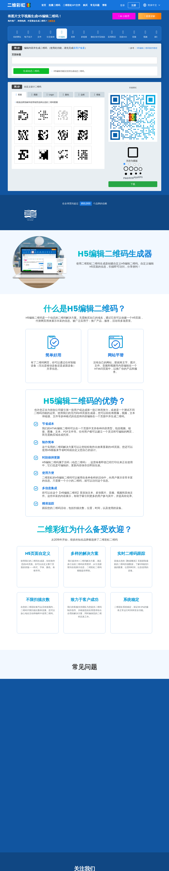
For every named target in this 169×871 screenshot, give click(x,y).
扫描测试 (132, 88)
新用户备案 (79, 48)
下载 (133, 184)
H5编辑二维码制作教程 (147, 48)
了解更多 (51, 20)
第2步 (17, 87)
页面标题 (16, 55)
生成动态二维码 (31, 71)
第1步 (17, 48)
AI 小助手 (123, 16)
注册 (133, 5)
